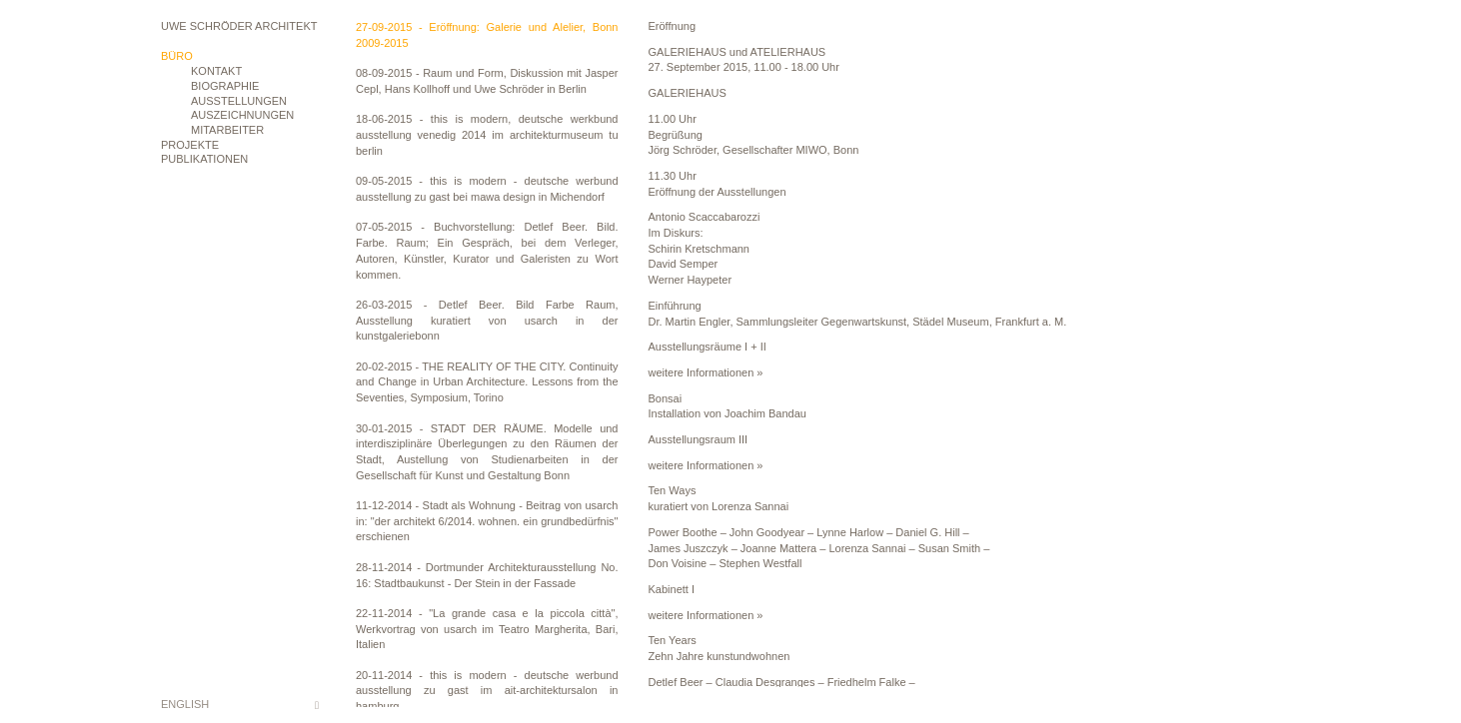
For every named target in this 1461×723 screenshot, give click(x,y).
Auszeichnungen (242, 115)
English (185, 704)
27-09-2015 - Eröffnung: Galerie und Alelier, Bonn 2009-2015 (487, 35)
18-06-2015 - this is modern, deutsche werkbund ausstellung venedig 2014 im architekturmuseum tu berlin (487, 134)
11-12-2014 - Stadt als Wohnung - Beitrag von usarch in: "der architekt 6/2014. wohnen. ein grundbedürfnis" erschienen (487, 520)
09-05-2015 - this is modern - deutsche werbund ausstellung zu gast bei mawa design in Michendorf (487, 189)
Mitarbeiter (227, 130)
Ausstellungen (239, 101)
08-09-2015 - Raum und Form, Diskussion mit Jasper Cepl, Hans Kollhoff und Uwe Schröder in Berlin (487, 81)
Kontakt (216, 71)
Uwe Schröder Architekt (239, 26)
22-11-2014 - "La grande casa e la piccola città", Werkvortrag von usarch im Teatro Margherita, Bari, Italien (487, 628)
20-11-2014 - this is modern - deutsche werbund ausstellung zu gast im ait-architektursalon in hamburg (487, 690)
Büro (177, 56)
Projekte (190, 145)
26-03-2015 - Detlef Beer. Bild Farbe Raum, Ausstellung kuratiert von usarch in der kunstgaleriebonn (487, 320)
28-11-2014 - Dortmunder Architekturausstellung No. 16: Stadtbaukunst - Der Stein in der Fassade (487, 575)
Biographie (225, 86)
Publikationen (204, 159)
